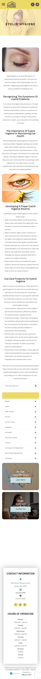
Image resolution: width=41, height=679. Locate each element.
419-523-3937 (21, 593)
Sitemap (32, 670)
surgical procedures (11, 437)
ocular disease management (13, 453)
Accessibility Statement (13, 670)
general (7, 401)
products (8, 443)
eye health (8, 432)
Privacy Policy (25, 670)
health (7, 406)
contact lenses (10, 422)
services (7, 417)
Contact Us (20, 509)
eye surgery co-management (14, 448)
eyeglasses (8, 427)
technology (8, 458)
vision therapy (9, 412)
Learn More (20, 480)
